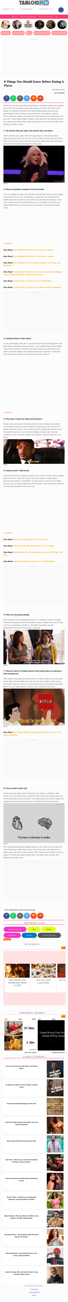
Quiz (14, 17)
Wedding (6, 33)
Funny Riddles (59, 33)
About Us (8, 9)
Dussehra (29, 935)
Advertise (26, 9)
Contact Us (46, 9)
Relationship (46, 17)
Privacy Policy (34, 1289)
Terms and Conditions (35, 1292)
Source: (5, 183)
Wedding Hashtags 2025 (15, 929)
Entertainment (28, 17)
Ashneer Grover (41, 33)
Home (34, 1295)
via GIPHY (7, 244)
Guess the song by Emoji (49, 935)
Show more (7, 939)
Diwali (33, 929)
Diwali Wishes (12, 935)
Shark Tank (18, 33)
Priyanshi (61, 93)
